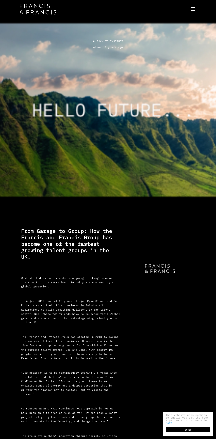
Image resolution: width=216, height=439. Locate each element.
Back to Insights (108, 41)
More (169, 422)
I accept (187, 429)
